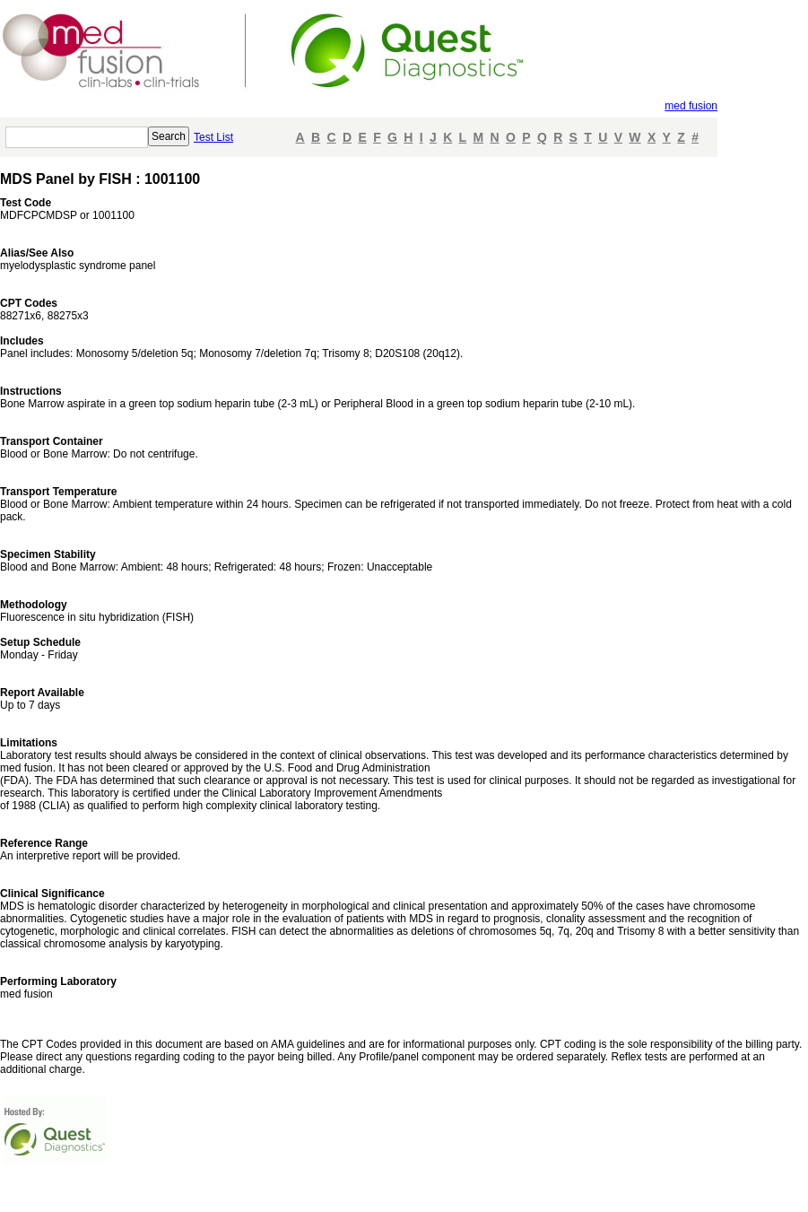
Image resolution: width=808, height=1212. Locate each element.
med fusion (691, 106)
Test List (213, 137)
